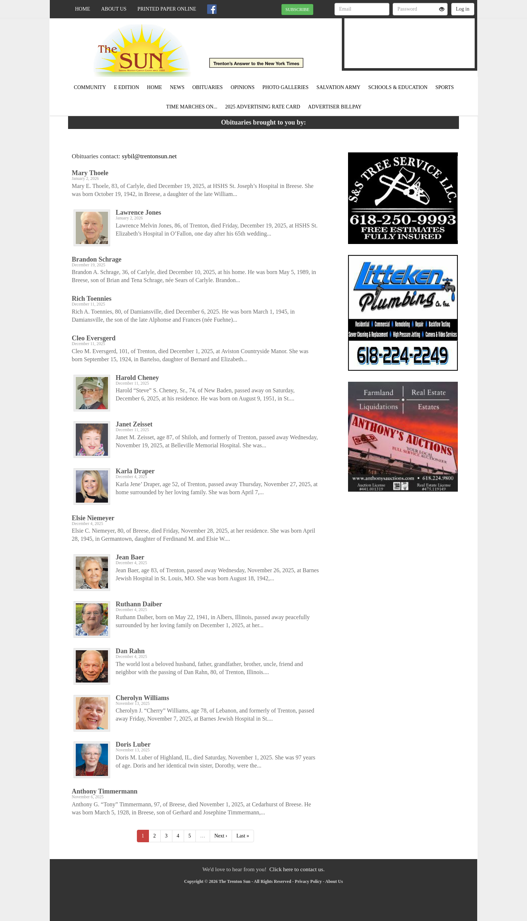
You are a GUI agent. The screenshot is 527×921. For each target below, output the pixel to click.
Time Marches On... (191, 107)
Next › (220, 836)
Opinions (242, 87)
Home (82, 9)
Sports (445, 87)
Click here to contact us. (297, 869)
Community (90, 87)
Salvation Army (338, 87)
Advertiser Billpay (335, 107)
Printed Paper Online (167, 9)
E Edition (126, 87)
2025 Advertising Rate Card (262, 107)
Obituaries (207, 87)
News (177, 87)
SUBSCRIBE (297, 9)
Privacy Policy (308, 881)
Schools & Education (397, 87)
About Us (113, 9)
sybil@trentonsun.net (149, 156)
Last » (242, 836)
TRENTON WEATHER (409, 38)
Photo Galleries (285, 87)
